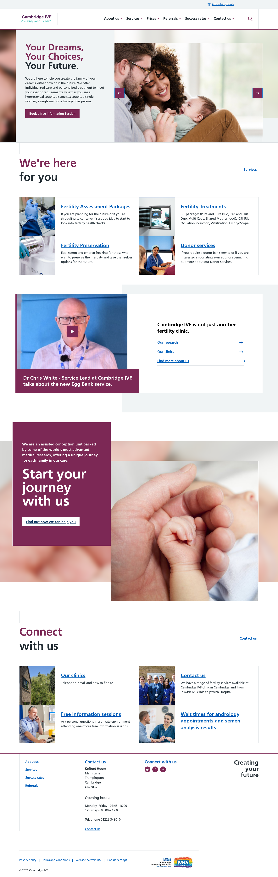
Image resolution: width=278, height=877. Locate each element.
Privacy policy (28, 860)
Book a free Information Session (52, 114)
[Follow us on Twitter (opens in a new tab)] (148, 770)
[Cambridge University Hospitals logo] (38, 19)
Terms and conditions (56, 860)
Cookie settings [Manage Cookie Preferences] (117, 860)
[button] (220, 4)
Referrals (172, 18)
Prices (153, 18)
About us (113, 18)
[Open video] (72, 331)
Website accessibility (89, 860)
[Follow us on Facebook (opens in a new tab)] (156, 770)
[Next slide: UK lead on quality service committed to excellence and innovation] (258, 93)
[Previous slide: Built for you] (119, 93)
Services (134, 18)
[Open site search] (250, 19)
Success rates (197, 18)
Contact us (224, 18)
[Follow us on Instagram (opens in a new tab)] (164, 770)
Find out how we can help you (51, 522)
